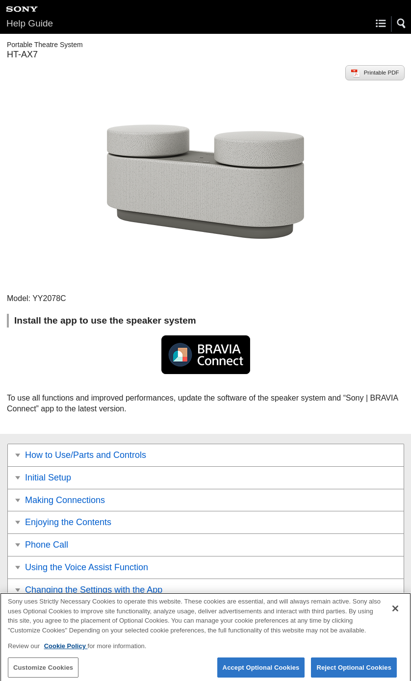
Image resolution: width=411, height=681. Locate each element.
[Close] (395, 612)
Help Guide (29, 23)
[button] (402, 23)
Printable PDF (381, 73)
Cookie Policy (66, 650)
